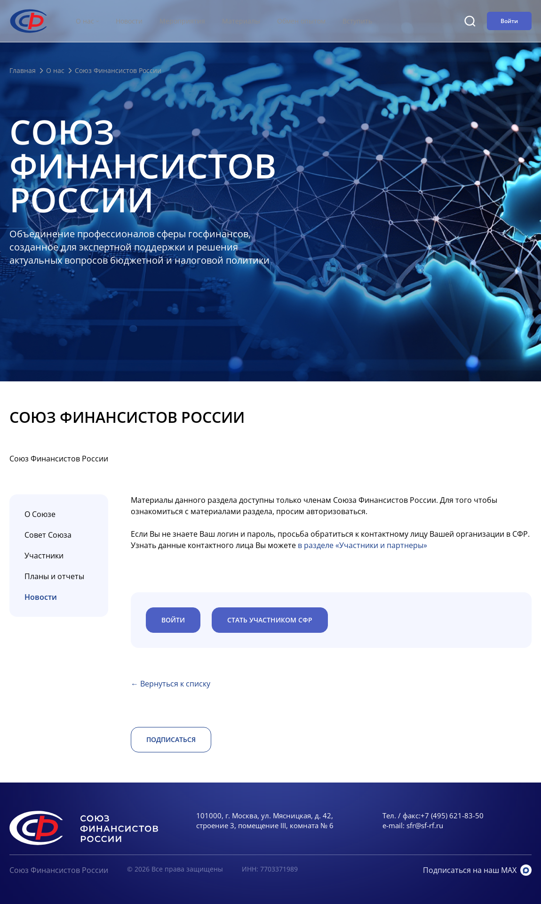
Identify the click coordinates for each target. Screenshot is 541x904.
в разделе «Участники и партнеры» (362, 545)
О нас (55, 70)
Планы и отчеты (54, 576)
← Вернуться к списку (170, 683)
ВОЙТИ (173, 619)
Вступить (357, 20)
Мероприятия (182, 20)
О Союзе (40, 514)
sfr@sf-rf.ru (424, 825)
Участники (44, 555)
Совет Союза (48, 535)
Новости (129, 20)
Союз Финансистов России (58, 870)
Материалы (241, 20)
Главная (22, 70)
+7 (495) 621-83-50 (452, 815)
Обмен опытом (301, 20)
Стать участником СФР (269, 619)
